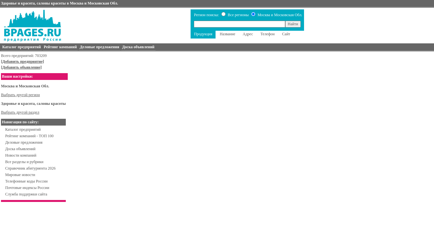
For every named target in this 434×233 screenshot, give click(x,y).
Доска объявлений (20, 149)
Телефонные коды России (26, 181)
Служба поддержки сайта (26, 194)
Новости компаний (20, 155)
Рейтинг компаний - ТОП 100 (29, 136)
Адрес (248, 34)
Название (227, 34)
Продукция (203, 34)
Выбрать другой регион (20, 95)
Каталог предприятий (23, 129)
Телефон (267, 34)
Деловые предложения (23, 142)
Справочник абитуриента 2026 (30, 168)
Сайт (286, 34)
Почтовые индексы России (27, 187)
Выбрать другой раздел (20, 112)
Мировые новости (20, 174)
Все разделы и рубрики (24, 162)
